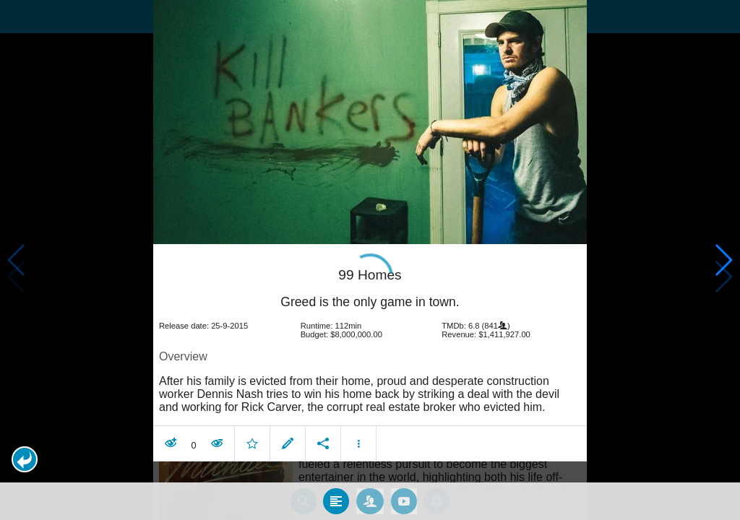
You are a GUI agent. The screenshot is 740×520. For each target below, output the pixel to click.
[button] (25, 459)
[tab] (336, 485)
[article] (370, 340)
